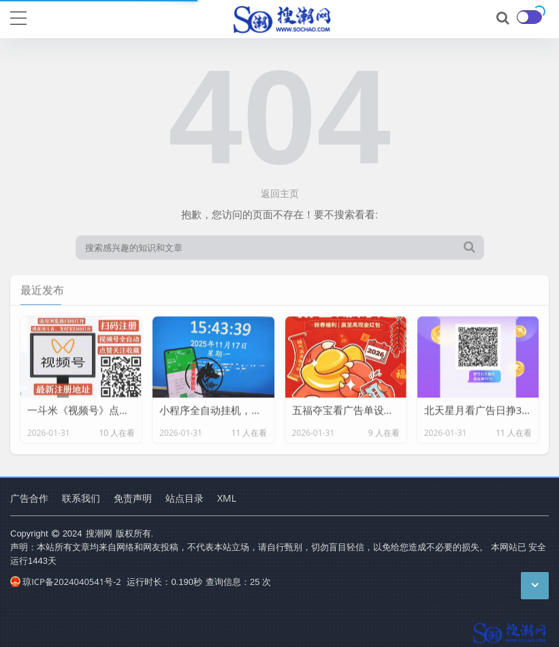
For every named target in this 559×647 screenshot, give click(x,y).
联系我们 (81, 498)
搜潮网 (99, 533)
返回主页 (280, 193)
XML (226, 498)
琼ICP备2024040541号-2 (65, 581)
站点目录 (184, 498)
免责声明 (133, 498)
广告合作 (29, 498)
